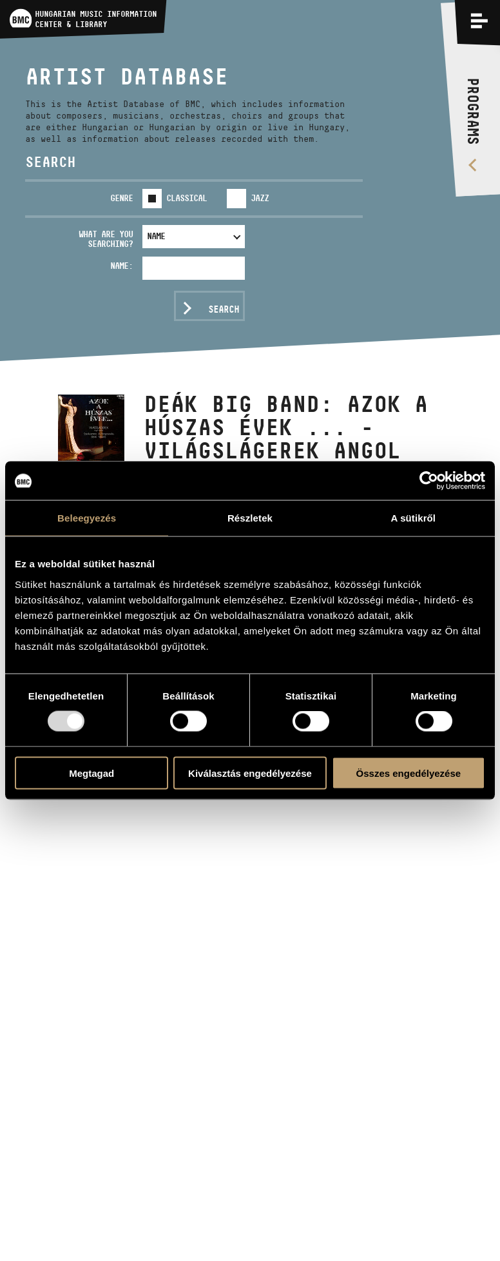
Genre (121, 198)
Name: (121, 265)
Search (223, 309)
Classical (186, 198)
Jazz (260, 198)
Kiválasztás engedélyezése (250, 772)
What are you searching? (106, 239)
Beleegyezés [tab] (86, 518)
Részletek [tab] (250, 518)
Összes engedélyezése (408, 772)
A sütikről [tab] (413, 518)
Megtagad (91, 772)
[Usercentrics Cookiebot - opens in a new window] (428, 481)
